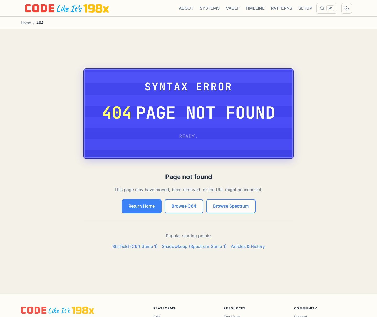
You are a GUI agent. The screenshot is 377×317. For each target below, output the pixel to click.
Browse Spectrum (231, 206)
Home (26, 22)
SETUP (305, 8)
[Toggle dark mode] (346, 8)
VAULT (232, 8)
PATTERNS (281, 8)
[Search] (326, 8)
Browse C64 (183, 206)
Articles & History (248, 246)
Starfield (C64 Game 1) (135, 246)
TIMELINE (255, 8)
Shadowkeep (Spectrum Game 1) (194, 246)
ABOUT (186, 8)
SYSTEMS (210, 8)
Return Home (142, 206)
